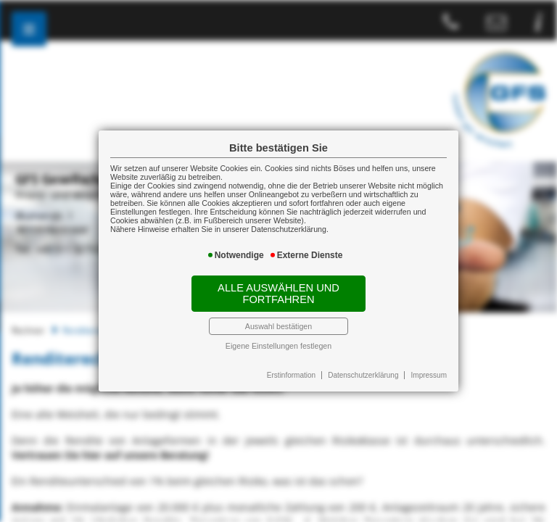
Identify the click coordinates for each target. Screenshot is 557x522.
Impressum (429, 375)
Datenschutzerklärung (363, 375)
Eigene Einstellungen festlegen (278, 345)
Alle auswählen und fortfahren (278, 293)
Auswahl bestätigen (278, 326)
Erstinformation (291, 375)
